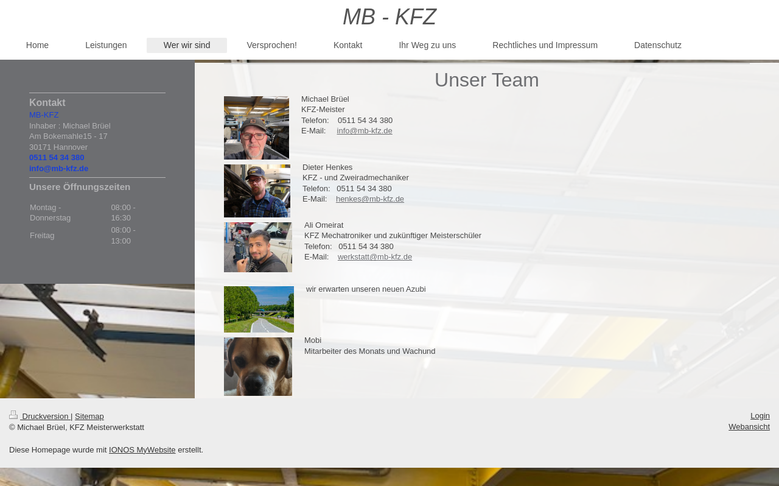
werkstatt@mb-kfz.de (375, 256)
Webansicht (749, 426)
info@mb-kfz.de (365, 130)
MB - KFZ (389, 16)
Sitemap (89, 416)
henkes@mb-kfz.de (370, 198)
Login (760, 415)
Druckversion (40, 416)
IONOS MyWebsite (142, 449)
